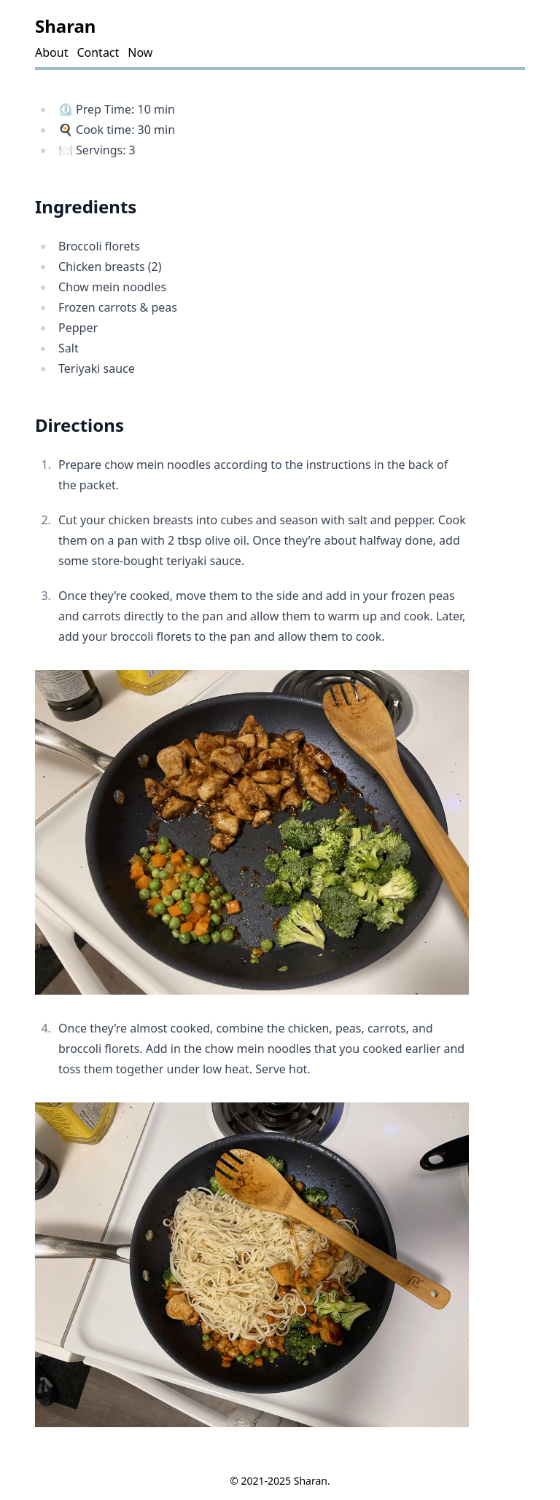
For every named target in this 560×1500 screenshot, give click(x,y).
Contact (98, 52)
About (51, 52)
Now (140, 52)
